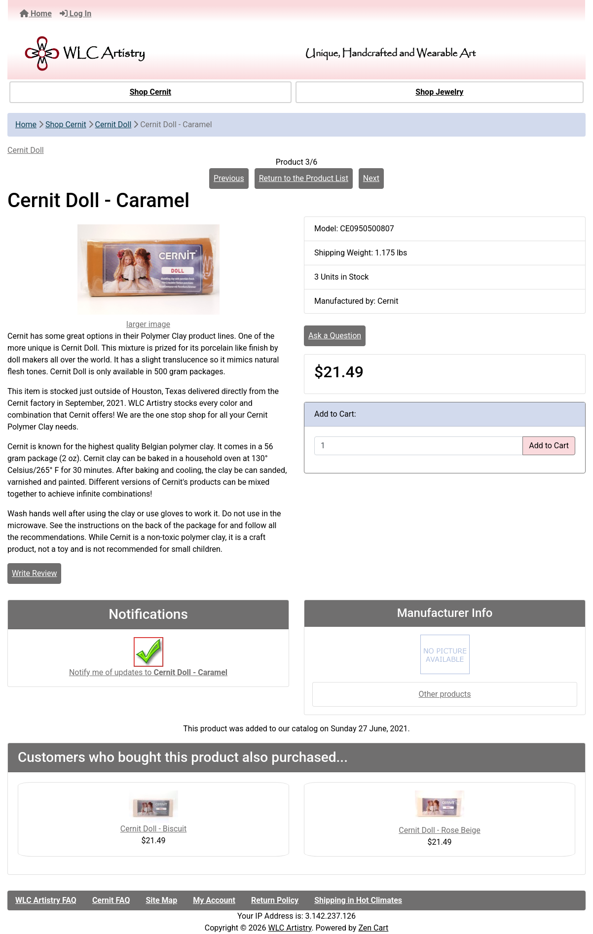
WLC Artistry (290, 928)
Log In (75, 13)
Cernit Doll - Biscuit (153, 828)
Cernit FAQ (111, 900)
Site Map (161, 900)
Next (371, 178)
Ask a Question (334, 335)
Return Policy (274, 900)
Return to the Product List (303, 178)
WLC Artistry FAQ (45, 900)
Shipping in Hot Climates (358, 900)
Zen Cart (373, 928)
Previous (229, 178)
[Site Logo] (109, 54)
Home (36, 13)
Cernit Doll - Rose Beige (440, 830)
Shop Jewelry (439, 92)
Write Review (34, 573)
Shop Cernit (150, 92)
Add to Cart (549, 445)
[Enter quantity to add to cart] (418, 445)
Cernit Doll (113, 124)
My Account (214, 900)
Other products (444, 694)
